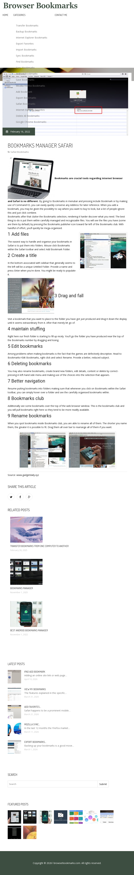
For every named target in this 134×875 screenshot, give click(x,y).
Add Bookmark (24, 91)
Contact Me (61, 15)
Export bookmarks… (35, 742)
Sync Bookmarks (25, 55)
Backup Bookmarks (26, 31)
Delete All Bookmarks (28, 115)
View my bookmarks (35, 689)
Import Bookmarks (26, 49)
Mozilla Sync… (32, 724)
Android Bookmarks (27, 73)
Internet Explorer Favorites (30, 109)
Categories (19, 15)
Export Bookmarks (26, 97)
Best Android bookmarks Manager (29, 630)
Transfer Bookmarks (27, 25)
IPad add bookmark (34, 671)
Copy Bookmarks (25, 67)
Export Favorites (25, 43)
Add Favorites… (32, 706)
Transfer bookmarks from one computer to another (39, 546)
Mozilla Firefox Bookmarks (30, 85)
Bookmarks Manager (21, 588)
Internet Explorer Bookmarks (31, 37)
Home (5, 15)
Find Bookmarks (25, 61)
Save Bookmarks (25, 79)
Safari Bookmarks (25, 103)
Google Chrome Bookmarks (31, 121)
